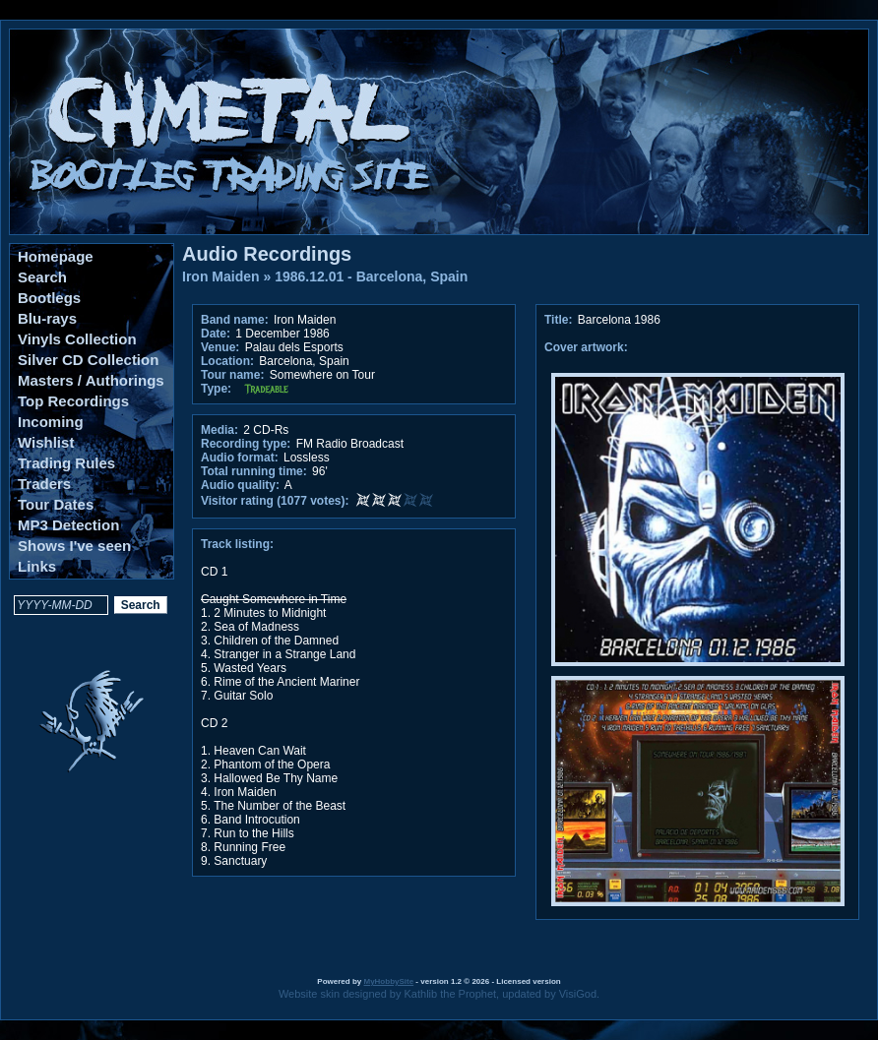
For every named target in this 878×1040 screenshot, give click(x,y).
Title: (560, 320)
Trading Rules (66, 463)
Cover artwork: (586, 347)
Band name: (235, 320)
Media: (219, 430)
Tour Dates (56, 504)
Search (42, 277)
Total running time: (254, 471)
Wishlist (46, 442)
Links (37, 566)
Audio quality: (240, 485)
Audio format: (240, 457)
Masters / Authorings (91, 380)
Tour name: (232, 375)
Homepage (56, 256)
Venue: (220, 347)
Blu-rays (47, 318)
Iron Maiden (221, 276)
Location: (227, 361)
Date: (215, 333)
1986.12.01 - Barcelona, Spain (371, 276)
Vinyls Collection (77, 339)
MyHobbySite (388, 981)
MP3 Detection (68, 525)
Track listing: (237, 544)
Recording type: (245, 444)
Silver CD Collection (88, 359)
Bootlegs (49, 297)
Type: (216, 389)
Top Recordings (73, 401)
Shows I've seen (74, 545)
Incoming (51, 421)
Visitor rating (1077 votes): (275, 501)
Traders (44, 483)
